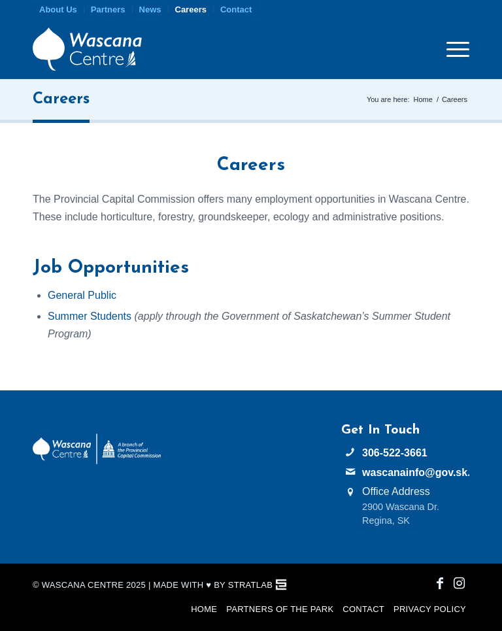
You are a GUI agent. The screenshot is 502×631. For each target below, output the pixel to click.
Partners (108, 9)
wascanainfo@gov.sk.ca (415, 472)
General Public (82, 295)
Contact (236, 9)
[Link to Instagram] (459, 583)
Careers (191, 9)
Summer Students (89, 316)
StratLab (250, 585)
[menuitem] (58, 10)
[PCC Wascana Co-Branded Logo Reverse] (97, 461)
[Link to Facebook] (440, 583)
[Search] (426, 49)
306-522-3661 (394, 452)
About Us (58, 9)
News (150, 9)
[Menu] (451, 49)
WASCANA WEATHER (251, 472)
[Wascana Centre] (87, 49)
